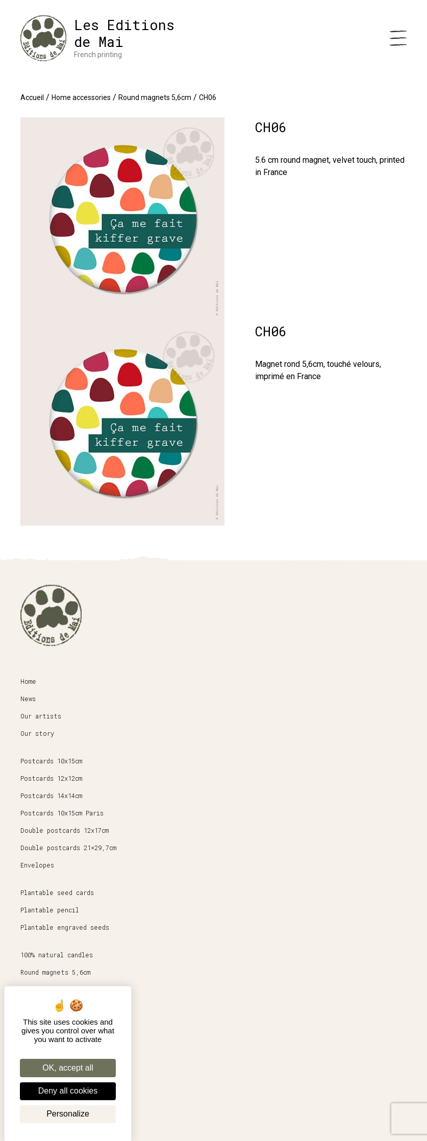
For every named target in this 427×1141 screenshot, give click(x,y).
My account (39, 1104)
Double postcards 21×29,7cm (68, 848)
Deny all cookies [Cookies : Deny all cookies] (68, 1090)
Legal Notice (43, 1086)
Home (28, 681)
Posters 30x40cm (48, 1007)
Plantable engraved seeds (64, 927)
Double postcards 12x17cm (64, 830)
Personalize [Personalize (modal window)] (67, 1113)
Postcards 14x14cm (51, 795)
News (28, 698)
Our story (37, 733)
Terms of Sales (46, 1069)
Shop (28, 1034)
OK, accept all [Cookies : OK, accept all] (67, 1067)
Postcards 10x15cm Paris (62, 813)
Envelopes (37, 865)
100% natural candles (56, 955)
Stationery (39, 989)
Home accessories (81, 97)
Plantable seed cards (57, 892)
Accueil (32, 97)
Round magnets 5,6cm (154, 97)
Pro (26, 1052)
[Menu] (398, 38)
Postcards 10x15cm (51, 761)
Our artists (40, 716)
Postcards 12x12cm (51, 778)
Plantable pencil (49, 910)
